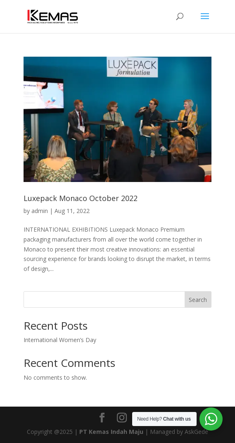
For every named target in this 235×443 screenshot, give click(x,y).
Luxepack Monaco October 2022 (81, 198)
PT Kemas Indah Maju (111, 432)
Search (198, 300)
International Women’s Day (60, 340)
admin (39, 211)
